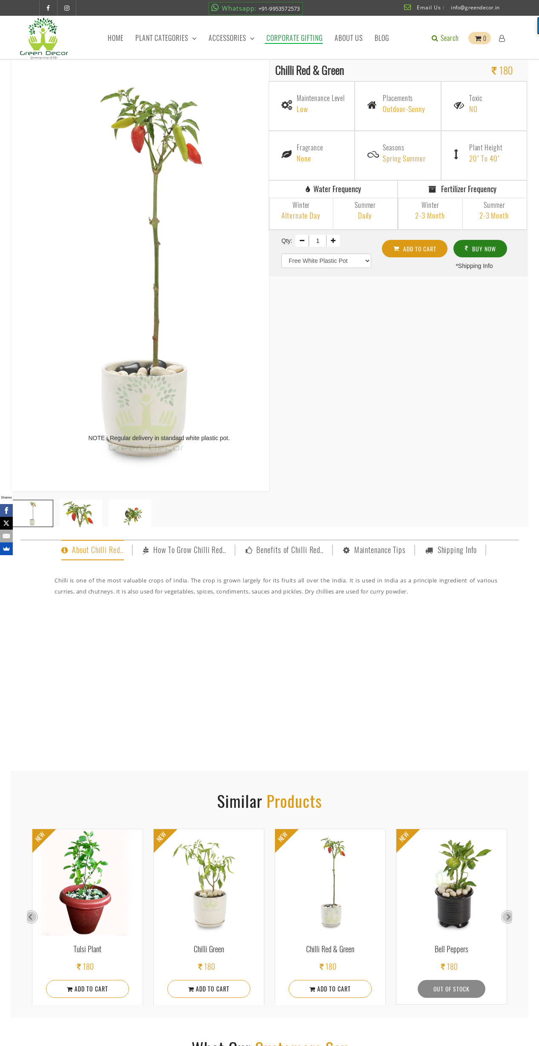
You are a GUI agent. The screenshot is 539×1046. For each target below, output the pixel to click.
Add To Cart (87, 988)
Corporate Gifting (295, 38)
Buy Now (481, 247)
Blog (382, 38)
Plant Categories (166, 38)
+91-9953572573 (255, 7)
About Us (349, 38)
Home (115, 38)
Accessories (232, 38)
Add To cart (415, 247)
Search (444, 38)
